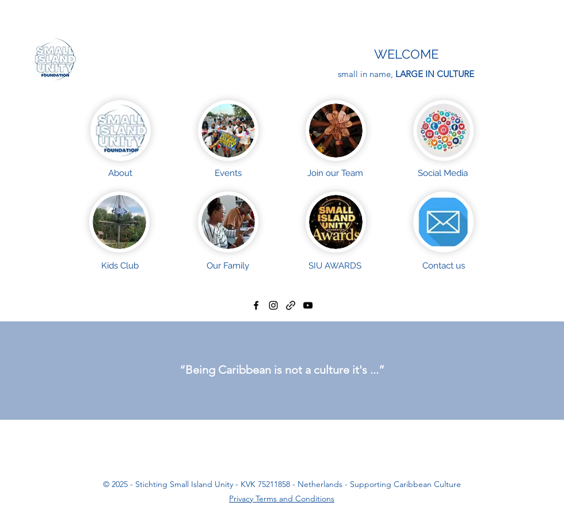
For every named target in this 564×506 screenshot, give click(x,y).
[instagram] (273, 305)
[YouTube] (308, 305)
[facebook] (256, 305)
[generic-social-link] (290, 305)
